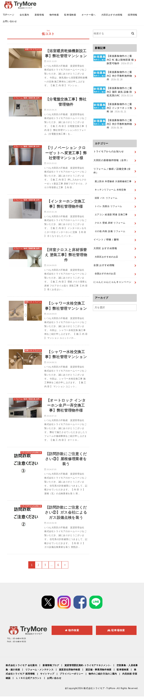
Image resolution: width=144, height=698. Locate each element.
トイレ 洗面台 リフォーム (108, 205)
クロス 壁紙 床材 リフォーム (110, 222)
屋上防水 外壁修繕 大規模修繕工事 (113, 180)
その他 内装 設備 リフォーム (110, 230)
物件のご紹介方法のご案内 (102, 675)
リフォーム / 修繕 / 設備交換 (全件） (112, 170)
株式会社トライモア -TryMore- (100, 689)
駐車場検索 (70, 14)
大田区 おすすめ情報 (105, 247)
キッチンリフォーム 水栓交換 (110, 188)
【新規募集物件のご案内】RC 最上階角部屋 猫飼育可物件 (113, 59)
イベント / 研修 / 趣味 (106, 238)
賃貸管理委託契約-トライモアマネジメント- (87, 666)
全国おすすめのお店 (105, 272)
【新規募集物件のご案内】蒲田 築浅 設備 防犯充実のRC (113, 91)
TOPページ (8, 14)
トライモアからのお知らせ (108, 151)
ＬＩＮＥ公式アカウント (29, 679)
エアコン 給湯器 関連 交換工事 (111, 213)
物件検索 (54, 14)
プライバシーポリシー (71, 675)
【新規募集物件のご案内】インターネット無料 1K (112, 107)
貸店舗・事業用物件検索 (98, 671)
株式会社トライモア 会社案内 (21, 666)
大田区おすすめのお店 (106, 255)
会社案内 (24, 14)
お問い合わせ (10, 21)
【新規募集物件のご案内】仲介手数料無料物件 (112, 75)
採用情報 (132, 14)
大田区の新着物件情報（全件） (111, 159)
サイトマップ (47, 675)
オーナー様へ (89, 14)
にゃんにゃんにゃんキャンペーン (112, 280)
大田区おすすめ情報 (111, 14)
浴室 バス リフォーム (106, 197)
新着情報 (39, 14)
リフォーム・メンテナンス (39, 671)
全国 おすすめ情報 (104, 264)
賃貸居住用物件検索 (69, 671)
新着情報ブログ (51, 666)
